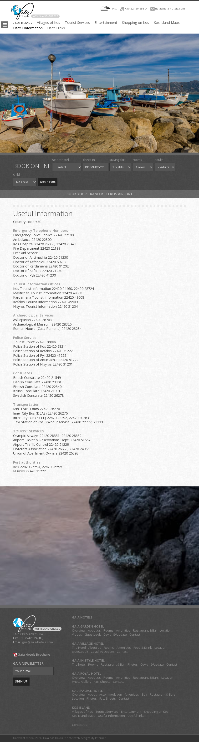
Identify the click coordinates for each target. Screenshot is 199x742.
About (92, 695)
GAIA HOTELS (82, 617)
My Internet (98, 738)
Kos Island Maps (167, 22)
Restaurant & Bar (145, 630)
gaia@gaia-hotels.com (170, 8)
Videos (77, 635)
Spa (144, 695)
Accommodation (110, 695)
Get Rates (48, 181)
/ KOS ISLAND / (22, 23)
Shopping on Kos (135, 22)
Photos (133, 665)
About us (94, 630)
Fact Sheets (102, 682)
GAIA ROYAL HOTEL (86, 674)
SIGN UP (21, 681)
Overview (78, 630)
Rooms (108, 630)
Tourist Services (77, 22)
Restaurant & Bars (146, 678)
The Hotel (79, 648)
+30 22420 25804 (136, 8)
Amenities (123, 630)
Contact (134, 635)
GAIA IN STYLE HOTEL (88, 660)
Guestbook (93, 635)
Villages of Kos (48, 22)
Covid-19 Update (115, 635)
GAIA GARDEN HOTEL (88, 626)
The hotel (79, 665)
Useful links (56, 28)
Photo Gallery (81, 682)
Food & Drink (142, 648)
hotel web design (78, 738)
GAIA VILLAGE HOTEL (88, 644)
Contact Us (79, 725)
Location (166, 630)
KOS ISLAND (81, 708)
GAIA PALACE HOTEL (87, 691)
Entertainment (106, 22)
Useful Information (28, 28)
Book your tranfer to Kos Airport (99, 194)
